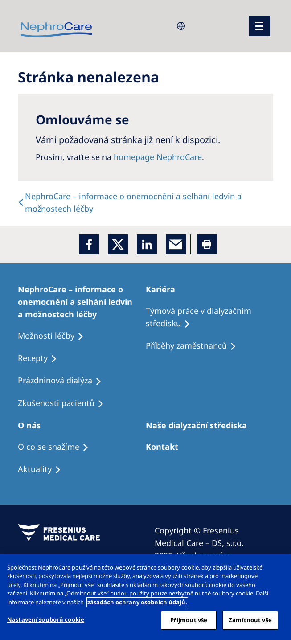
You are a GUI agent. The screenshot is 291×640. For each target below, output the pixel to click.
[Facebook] (89, 244)
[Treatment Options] (82, 301)
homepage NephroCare (158, 157)
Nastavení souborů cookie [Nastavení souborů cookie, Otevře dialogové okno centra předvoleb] (45, 619)
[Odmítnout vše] (277, 568)
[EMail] (176, 244)
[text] (145, 202)
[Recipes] (195, 346)
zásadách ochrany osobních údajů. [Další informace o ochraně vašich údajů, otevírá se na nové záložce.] (137, 602)
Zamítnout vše (250, 620)
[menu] (259, 26)
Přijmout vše (189, 620)
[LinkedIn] (147, 244)
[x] (118, 244)
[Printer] (207, 244)
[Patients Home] (164, 289)
